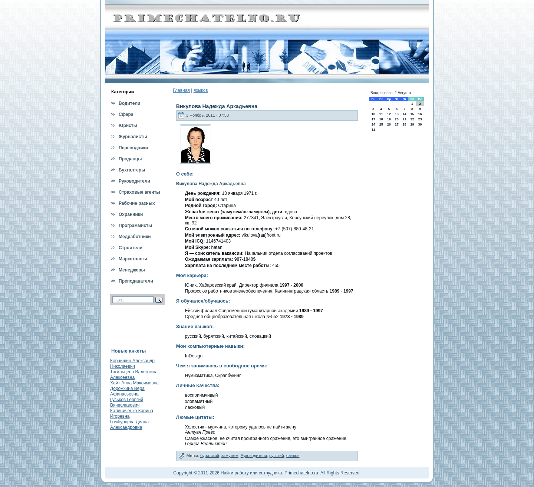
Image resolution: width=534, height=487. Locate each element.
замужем (229, 455)
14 (404, 114)
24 (373, 124)
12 (389, 114)
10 (373, 114)
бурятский (209, 455)
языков (201, 90)
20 (397, 119)
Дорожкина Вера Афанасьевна (127, 391)
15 (412, 114)
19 (389, 119)
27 (397, 124)
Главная (181, 90)
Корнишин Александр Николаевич (132, 363)
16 (420, 114)
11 (381, 114)
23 (420, 119)
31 (373, 129)
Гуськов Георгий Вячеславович (126, 402)
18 (381, 119)
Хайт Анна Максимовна (134, 383)
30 (420, 124)
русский (276, 455)
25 (381, 124)
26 (389, 124)
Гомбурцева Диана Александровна (129, 424)
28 (404, 124)
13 (397, 114)
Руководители (254, 455)
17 (373, 119)
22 (412, 119)
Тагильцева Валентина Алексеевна (134, 374)
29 (412, 124)
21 (404, 119)
